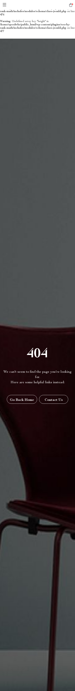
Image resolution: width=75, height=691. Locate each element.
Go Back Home (22, 400)
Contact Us (54, 400)
